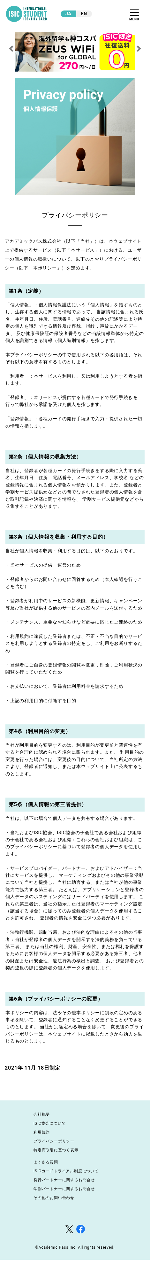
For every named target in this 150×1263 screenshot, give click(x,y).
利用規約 (42, 1132)
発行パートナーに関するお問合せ (64, 1180)
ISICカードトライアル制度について (66, 1171)
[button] (11, 48)
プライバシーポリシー (54, 1141)
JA (68, 13)
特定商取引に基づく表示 (56, 1150)
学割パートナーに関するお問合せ (64, 1189)
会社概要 (42, 1114)
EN (84, 13)
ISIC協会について (50, 1123)
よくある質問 (46, 1162)
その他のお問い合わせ (54, 1198)
